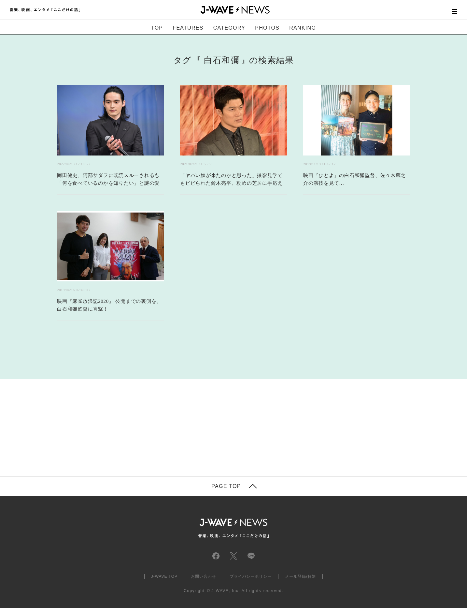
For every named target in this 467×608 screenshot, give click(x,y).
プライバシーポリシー (251, 576)
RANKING (302, 28)
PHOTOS (267, 28)
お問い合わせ (203, 576)
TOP (157, 28)
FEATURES (188, 28)
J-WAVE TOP (164, 576)
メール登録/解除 (300, 576)
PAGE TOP (226, 486)
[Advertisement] (168, 406)
